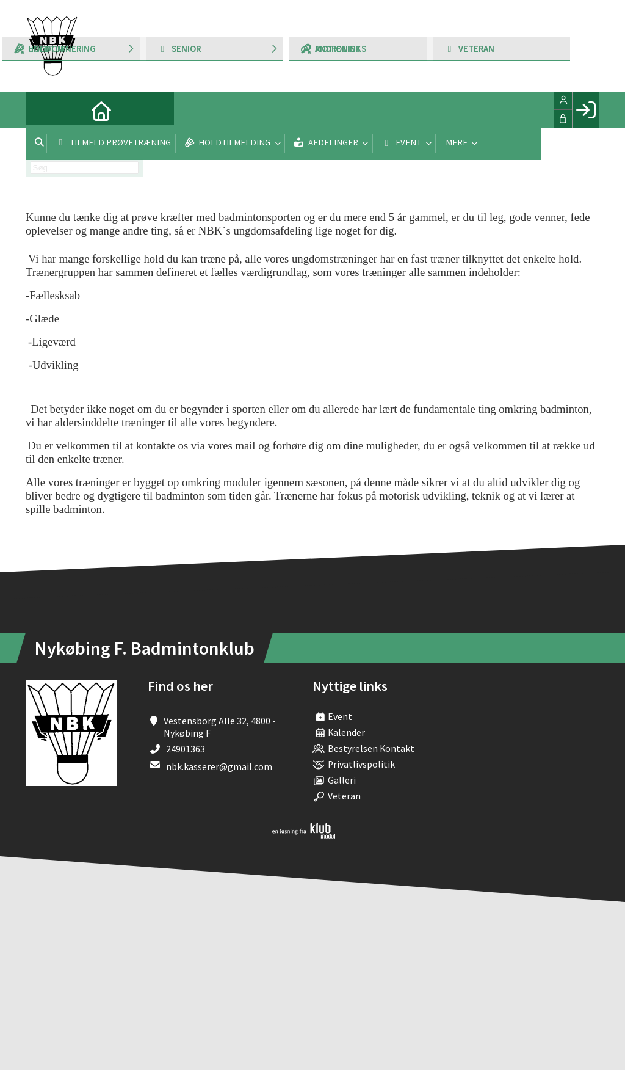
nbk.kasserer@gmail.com (219, 766)
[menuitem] (44, 110)
